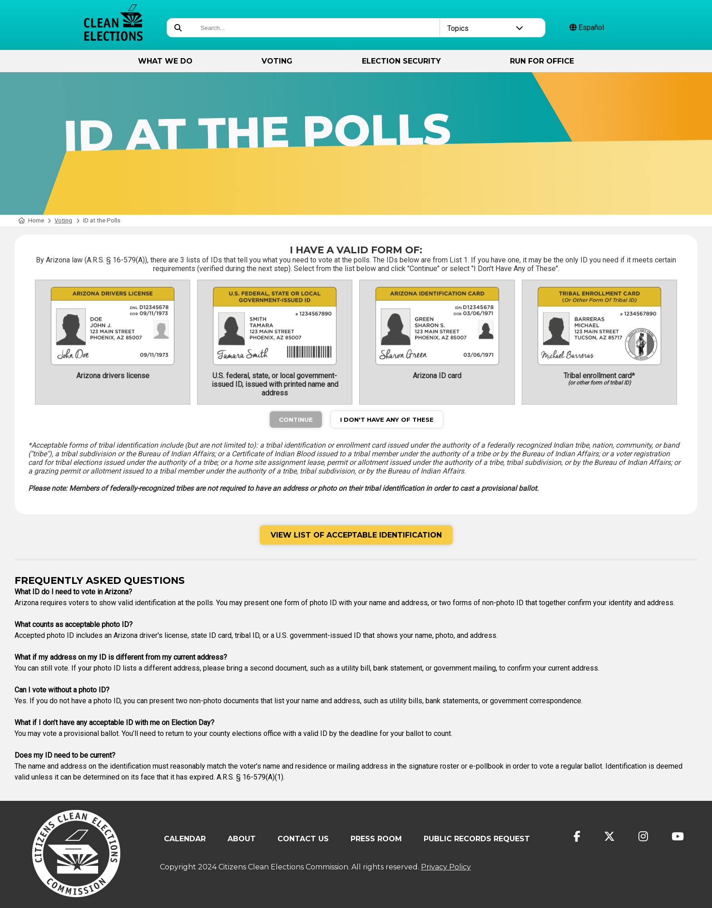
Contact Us (303, 838)
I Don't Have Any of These (387, 419)
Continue (296, 419)
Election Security (401, 61)
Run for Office (542, 61)
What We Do (165, 61)
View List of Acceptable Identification (356, 535)
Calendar (185, 838)
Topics (485, 28)
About (241, 838)
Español (586, 27)
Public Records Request (477, 838)
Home (31, 220)
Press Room (376, 838)
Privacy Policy (446, 867)
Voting (277, 61)
